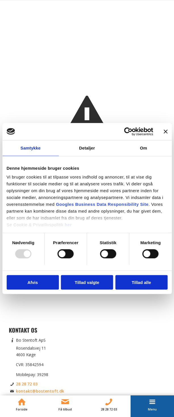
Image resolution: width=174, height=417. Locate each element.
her (68, 224)
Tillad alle (141, 282)
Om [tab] (143, 147)
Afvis (33, 282)
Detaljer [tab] (87, 147)
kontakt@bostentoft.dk (40, 391)
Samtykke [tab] (30, 147)
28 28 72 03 (26, 384)
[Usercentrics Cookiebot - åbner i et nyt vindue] (128, 131)
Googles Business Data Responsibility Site (102, 204)
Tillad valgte (87, 282)
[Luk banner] (165, 131)
